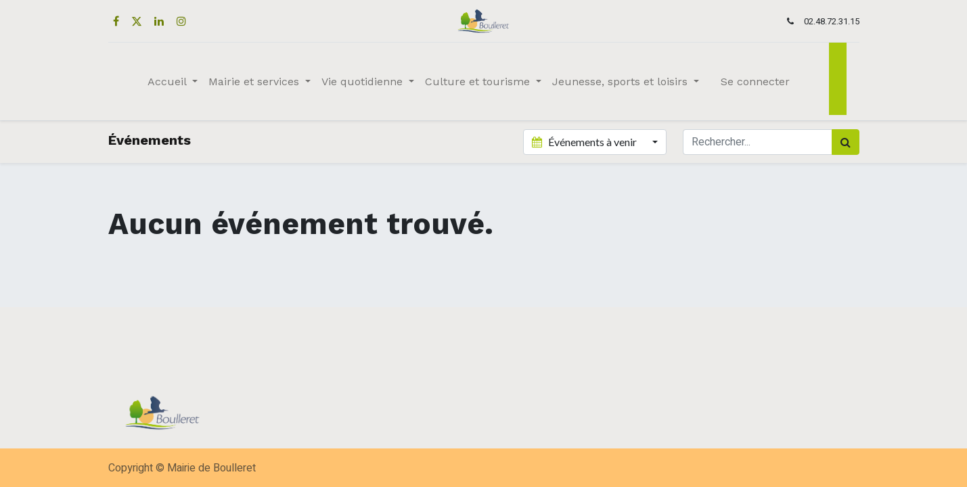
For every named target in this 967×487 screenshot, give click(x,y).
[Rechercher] (845, 142)
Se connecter (755, 81)
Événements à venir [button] (585, 141)
